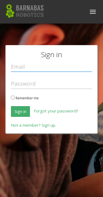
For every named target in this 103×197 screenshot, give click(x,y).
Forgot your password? (56, 111)
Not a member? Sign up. (33, 125)
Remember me (27, 98)
